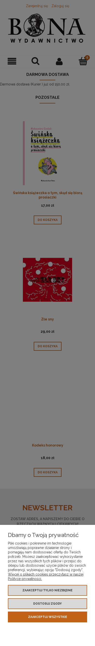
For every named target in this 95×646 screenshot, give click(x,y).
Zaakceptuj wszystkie (47, 617)
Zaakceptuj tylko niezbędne (47, 590)
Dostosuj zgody (47, 603)
